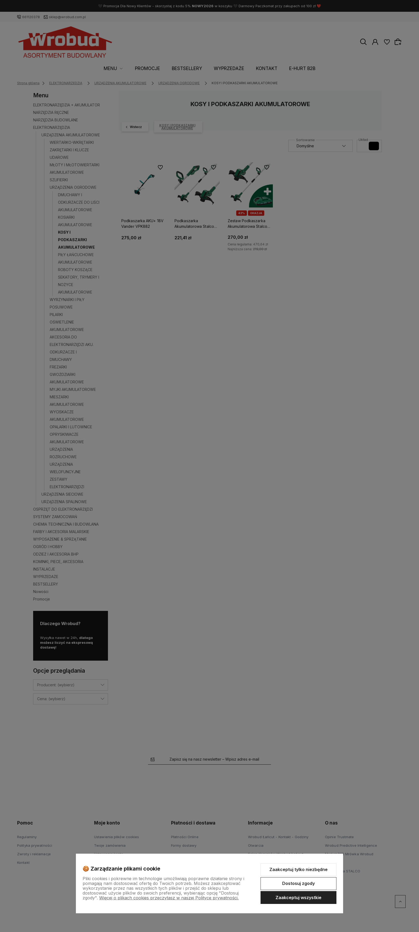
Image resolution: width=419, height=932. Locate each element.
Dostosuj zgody (298, 883)
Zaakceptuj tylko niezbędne (298, 869)
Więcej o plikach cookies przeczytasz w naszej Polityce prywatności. (169, 897)
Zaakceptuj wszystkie (298, 897)
